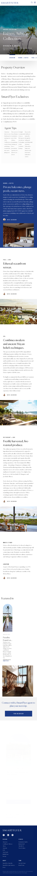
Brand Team (21, 865)
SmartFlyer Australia (7, 863)
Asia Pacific (5, 852)
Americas (5, 842)
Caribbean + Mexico (7, 844)
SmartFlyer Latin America (9, 865)
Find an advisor (18, 713)
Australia (5, 848)
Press (4, 867)
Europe (4, 856)
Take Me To (21, 846)
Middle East (5, 854)
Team (20, 860)
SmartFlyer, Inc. (15, 871)
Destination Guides (23, 842)
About (4, 860)
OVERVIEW (12, 57)
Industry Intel (22, 844)
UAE (4, 850)
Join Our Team (22, 863)
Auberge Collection (9, 29)
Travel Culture (22, 848)
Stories (21, 839)
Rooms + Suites (23, 57)
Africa (4, 846)
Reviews (5, 839)
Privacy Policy (21, 871)
